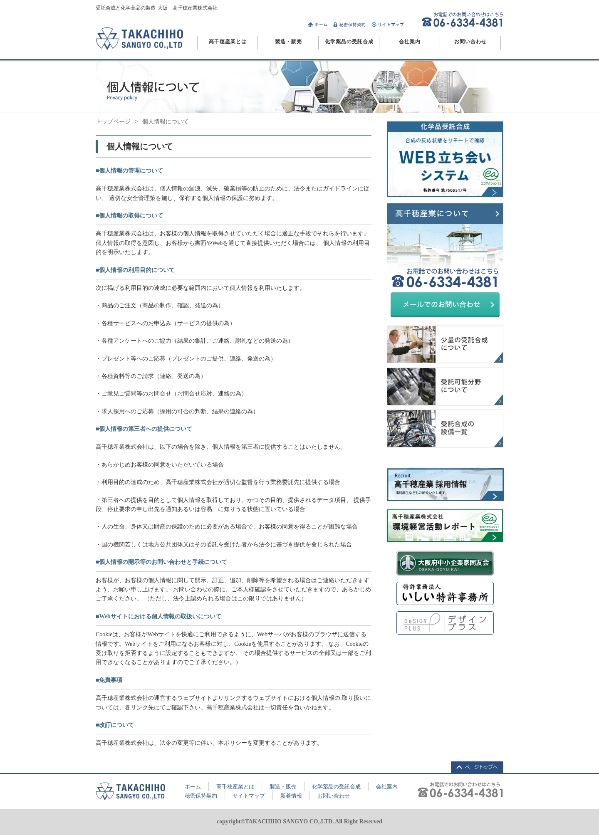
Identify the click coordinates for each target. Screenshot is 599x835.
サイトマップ (249, 796)
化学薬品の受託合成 (349, 41)
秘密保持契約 (201, 796)
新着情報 (291, 796)
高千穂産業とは (228, 41)
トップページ (113, 122)
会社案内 (410, 41)
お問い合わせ (470, 41)
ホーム (193, 786)
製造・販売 (288, 41)
